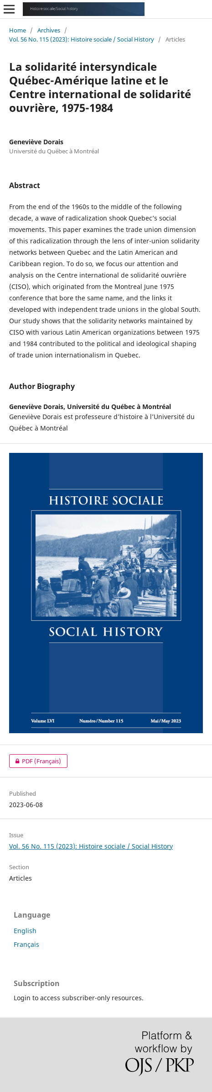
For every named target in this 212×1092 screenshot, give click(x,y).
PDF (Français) (35, 761)
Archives (48, 30)
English (25, 930)
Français (26, 944)
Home (17, 30)
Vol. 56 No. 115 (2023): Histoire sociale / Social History (81, 39)
